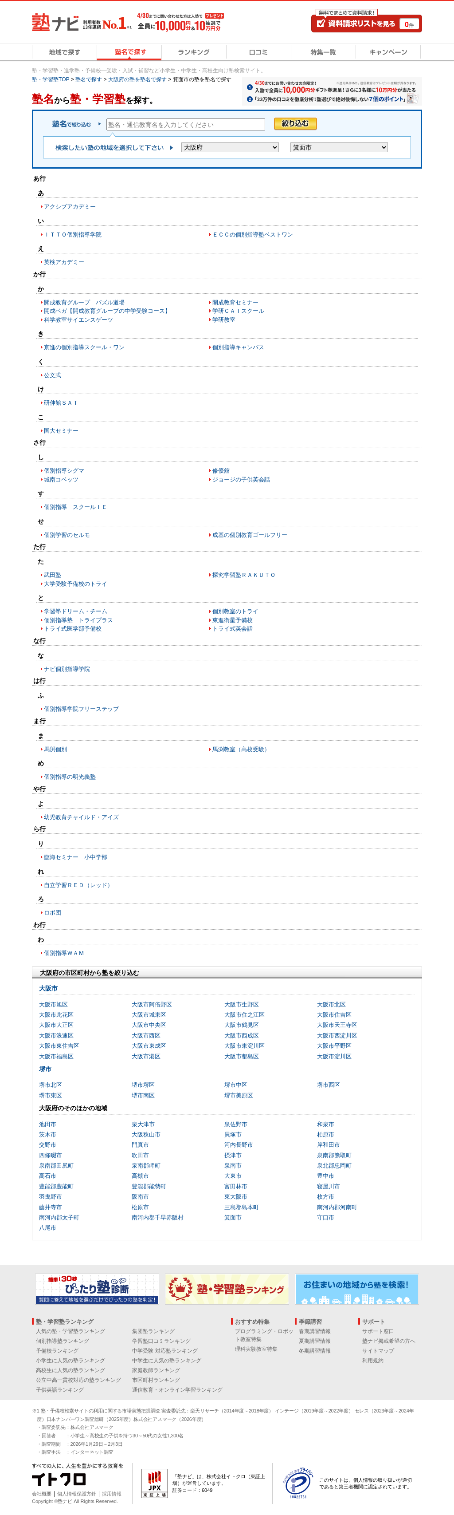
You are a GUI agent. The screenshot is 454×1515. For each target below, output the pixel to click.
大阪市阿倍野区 (152, 1004)
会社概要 (41, 1493)
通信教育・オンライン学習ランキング (177, 1390)
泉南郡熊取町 (334, 1155)
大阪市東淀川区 (244, 1045)
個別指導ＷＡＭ (64, 953)
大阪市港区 (146, 1056)
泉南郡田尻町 (56, 1165)
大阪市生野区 (241, 1004)
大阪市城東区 (149, 1014)
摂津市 (233, 1155)
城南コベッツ (61, 479)
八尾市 (47, 1227)
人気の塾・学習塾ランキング (70, 1331)
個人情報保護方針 (76, 1493)
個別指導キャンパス (238, 347)
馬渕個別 (55, 749)
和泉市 (325, 1124)
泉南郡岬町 (146, 1165)
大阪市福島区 (56, 1056)
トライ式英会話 (232, 628)
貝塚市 (233, 1134)
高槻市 (140, 1175)
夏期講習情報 (315, 1341)
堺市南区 (143, 1095)
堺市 (45, 1069)
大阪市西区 (146, 1035)
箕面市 (233, 1217)
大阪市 (48, 988)
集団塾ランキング (153, 1331)
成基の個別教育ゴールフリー (249, 535)
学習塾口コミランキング (161, 1341)
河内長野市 (238, 1144)
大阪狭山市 (146, 1134)
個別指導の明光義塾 (70, 776)
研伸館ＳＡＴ (61, 402)
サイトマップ (378, 1351)
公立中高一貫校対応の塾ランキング (78, 1380)
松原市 (140, 1207)
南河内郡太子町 (59, 1217)
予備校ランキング (57, 1351)
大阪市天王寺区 (337, 1025)
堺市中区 (235, 1084)
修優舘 (221, 470)
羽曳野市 (50, 1196)
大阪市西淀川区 (337, 1035)
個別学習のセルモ (67, 535)
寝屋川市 (328, 1186)
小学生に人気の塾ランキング (70, 1360)
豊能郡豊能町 (56, 1186)
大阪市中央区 (149, 1025)
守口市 (325, 1217)
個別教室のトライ (235, 611)
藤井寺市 (50, 1207)
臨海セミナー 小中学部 (75, 857)
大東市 (233, 1175)
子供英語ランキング (60, 1390)
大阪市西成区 (241, 1035)
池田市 (47, 1124)
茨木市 (47, 1134)
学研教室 (223, 319)
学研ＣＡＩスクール (238, 311)
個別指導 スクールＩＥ (75, 507)
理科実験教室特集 (256, 1349)
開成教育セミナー (235, 302)
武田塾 (52, 575)
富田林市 (235, 1186)
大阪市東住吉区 (59, 1045)
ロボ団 (52, 912)
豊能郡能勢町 (149, 1186)
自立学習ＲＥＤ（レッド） (78, 885)
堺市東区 (50, 1095)
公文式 (52, 375)
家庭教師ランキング (156, 1370)
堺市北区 (50, 1084)
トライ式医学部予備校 (73, 628)
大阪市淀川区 (334, 1056)
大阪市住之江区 (244, 1014)
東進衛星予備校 (232, 620)
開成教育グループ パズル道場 (84, 302)
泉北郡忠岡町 (334, 1165)
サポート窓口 (378, 1331)
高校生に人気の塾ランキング (70, 1370)
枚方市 (325, 1196)
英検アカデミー (64, 262)
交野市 (47, 1144)
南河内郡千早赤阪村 (158, 1217)
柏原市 (325, 1134)
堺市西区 (328, 1084)
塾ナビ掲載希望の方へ (388, 1341)
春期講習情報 (315, 1331)
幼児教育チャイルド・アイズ (81, 817)
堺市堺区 (143, 1084)
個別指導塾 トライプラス (78, 620)
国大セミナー (61, 430)
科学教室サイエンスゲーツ (78, 319)
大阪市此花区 (56, 1014)
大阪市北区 (331, 1004)
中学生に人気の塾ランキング (166, 1360)
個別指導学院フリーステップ (81, 709)
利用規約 (373, 1360)
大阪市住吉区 (334, 1014)
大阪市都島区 (241, 1056)
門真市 (140, 1144)
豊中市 (325, 1175)
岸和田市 (328, 1144)
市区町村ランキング (156, 1380)
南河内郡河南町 (337, 1207)
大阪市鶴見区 (241, 1025)
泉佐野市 (235, 1124)
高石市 (47, 1175)
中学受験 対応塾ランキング (164, 1351)
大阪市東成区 (149, 1045)
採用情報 (111, 1493)
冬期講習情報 (315, 1351)
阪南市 (140, 1196)
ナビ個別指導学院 (67, 669)
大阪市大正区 (56, 1025)
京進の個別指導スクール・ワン (84, 347)
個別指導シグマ (64, 470)
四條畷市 (50, 1155)
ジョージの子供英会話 (241, 479)
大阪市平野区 (334, 1045)
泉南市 (233, 1165)
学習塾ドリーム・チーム (75, 611)
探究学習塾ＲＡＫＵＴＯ (244, 575)
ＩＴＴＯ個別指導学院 (73, 234)
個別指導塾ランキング (62, 1341)
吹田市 (140, 1155)
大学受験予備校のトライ (75, 583)
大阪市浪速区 (56, 1035)
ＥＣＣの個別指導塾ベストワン (252, 234)
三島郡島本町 (241, 1207)
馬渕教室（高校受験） (241, 749)
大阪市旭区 (53, 1004)
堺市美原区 (238, 1095)
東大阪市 (235, 1196)
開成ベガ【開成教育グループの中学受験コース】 (107, 311)
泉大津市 (143, 1124)
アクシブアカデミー (70, 206)
